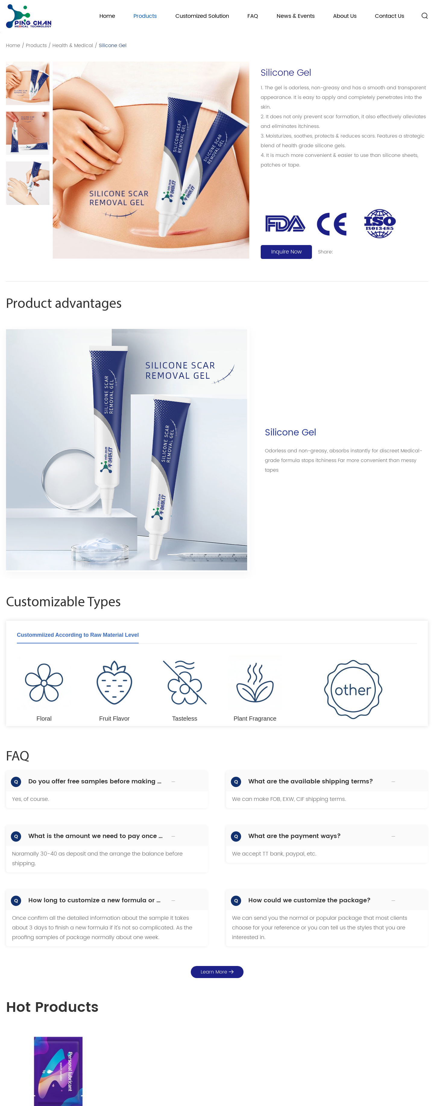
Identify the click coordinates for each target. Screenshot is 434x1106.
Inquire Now (286, 251)
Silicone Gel (113, 45)
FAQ (252, 16)
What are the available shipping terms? (310, 782)
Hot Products (52, 1007)
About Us (345, 16)
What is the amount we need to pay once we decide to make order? (96, 836)
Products (145, 16)
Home (107, 16)
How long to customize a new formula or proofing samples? (96, 900)
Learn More (217, 972)
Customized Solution (202, 16)
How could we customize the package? (309, 900)
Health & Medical (72, 45)
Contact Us (389, 16)
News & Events (296, 16)
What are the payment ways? (294, 836)
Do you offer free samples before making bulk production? (96, 782)
